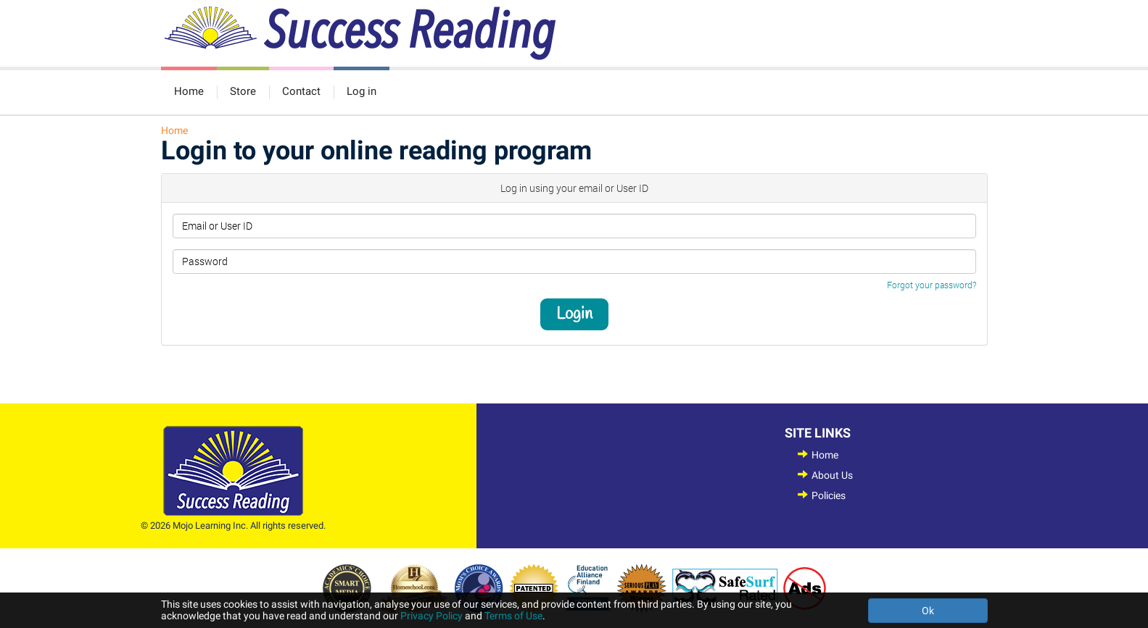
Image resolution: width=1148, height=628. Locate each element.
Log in (361, 91)
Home (189, 91)
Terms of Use (513, 615)
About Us (832, 475)
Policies (829, 495)
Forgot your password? (931, 285)
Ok (928, 610)
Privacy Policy (431, 615)
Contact (301, 91)
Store (243, 91)
